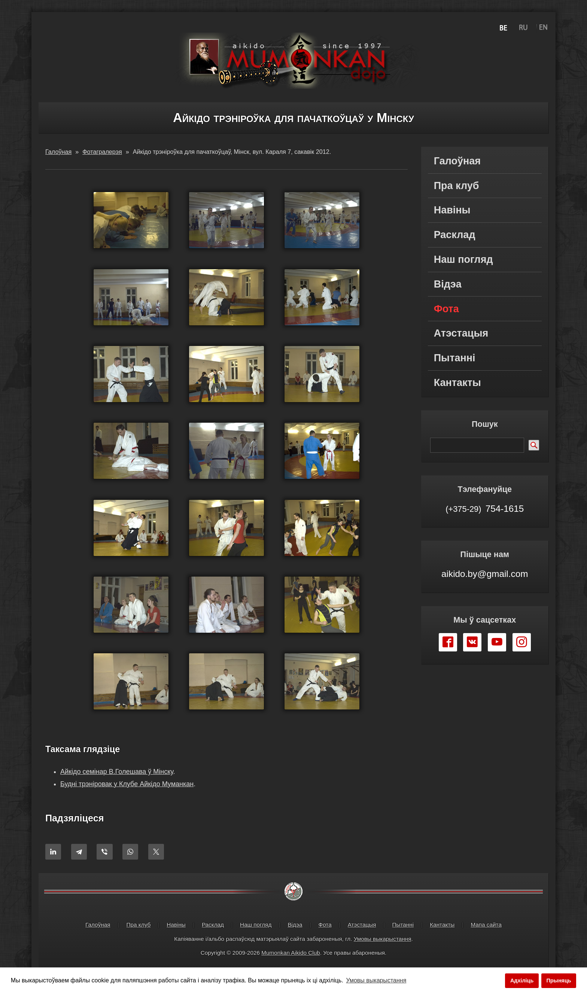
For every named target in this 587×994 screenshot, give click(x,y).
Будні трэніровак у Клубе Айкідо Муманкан (127, 785)
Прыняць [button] (558, 981)
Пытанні (454, 358)
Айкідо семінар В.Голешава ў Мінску (116, 773)
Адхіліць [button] (521, 981)
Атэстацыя (461, 333)
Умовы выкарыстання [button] (376, 980)
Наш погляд (463, 259)
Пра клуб (456, 185)
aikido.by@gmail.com (484, 574)
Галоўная (457, 161)
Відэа (448, 284)
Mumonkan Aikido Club (290, 954)
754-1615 (484, 508)
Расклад (454, 234)
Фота (446, 308)
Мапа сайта (486, 926)
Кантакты (457, 382)
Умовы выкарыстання (382, 940)
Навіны (452, 210)
